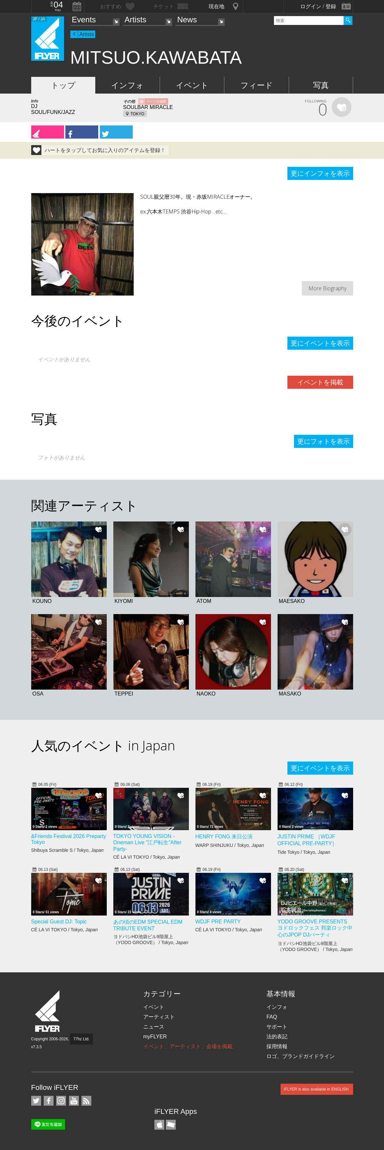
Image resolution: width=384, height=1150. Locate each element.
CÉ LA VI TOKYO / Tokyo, (146, 857)
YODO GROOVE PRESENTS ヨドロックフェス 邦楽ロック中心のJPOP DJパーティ (315, 928)
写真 (321, 85)
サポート (276, 1026)
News (187, 19)
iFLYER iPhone (159, 1125)
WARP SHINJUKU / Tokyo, (229, 845)
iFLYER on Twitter (36, 1101)
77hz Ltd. (81, 1039)
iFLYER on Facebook (49, 1101)
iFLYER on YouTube (74, 1101)
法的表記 (276, 1036)
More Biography (327, 288)
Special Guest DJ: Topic (59, 921)
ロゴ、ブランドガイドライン (300, 1056)
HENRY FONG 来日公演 (224, 836)
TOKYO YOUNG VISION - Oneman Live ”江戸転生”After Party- (147, 842)
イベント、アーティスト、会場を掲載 (188, 1046)
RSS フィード (86, 1101)
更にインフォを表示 (320, 173)
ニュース (153, 1026)
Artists (135, 19)
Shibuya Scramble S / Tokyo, (67, 850)
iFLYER (48, 1011)
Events (84, 19)
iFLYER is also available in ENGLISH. (317, 1089)
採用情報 (276, 1046)
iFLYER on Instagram (61, 1101)
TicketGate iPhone (171, 1125)
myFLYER (155, 1036)
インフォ (127, 85)
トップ (63, 85)
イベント (192, 85)
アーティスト (159, 1017)
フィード (256, 85)
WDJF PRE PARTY (218, 921)
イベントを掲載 (320, 382)
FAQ (271, 1017)
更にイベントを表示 (320, 343)
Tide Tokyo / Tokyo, (304, 852)
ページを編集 (156, 101)
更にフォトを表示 (323, 441)
